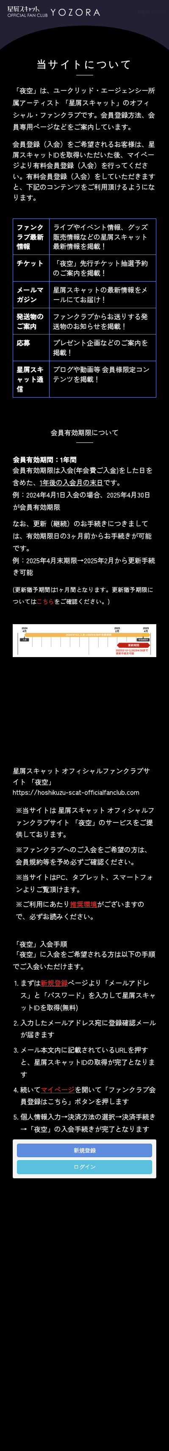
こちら (45, 601)
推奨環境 (83, 904)
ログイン (85, 1167)
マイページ (58, 1089)
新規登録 (54, 983)
